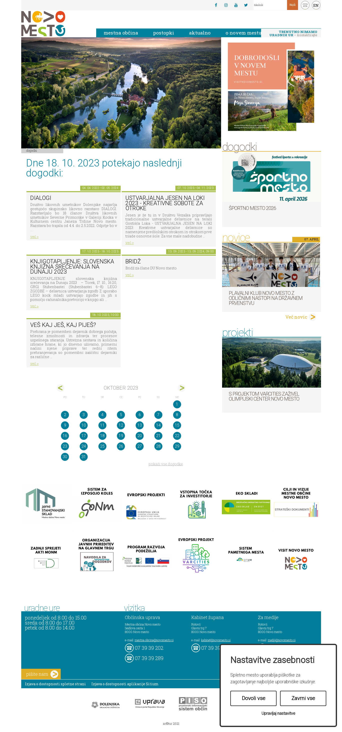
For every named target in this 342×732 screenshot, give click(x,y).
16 (65, 435)
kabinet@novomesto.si (216, 640)
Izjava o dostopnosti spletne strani (55, 684)
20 (139, 435)
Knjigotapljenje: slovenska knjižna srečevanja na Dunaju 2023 (72, 266)
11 (102, 425)
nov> (181, 388)
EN (316, 5)
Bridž (133, 261)
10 (83, 425)
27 (139, 446)
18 (102, 435)
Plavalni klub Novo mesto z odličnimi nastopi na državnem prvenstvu (266, 298)
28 (158, 446)
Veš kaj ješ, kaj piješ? (63, 325)
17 (83, 435)
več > (34, 236)
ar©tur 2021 (171, 724)
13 (139, 425)
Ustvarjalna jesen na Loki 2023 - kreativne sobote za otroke (165, 203)
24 (83, 446)
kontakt (305, 5)
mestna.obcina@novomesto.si (154, 640)
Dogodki (31, 150)
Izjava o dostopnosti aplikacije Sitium (125, 684)
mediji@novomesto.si (282, 640)
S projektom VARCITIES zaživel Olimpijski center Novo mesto (264, 396)
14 (158, 425)
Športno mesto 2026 (252, 208)
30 (65, 456)
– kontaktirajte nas (293, 33)
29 (177, 446)
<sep (60, 388)
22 (177, 435)
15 (177, 425)
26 (121, 446)
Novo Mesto (55, 23)
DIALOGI (40, 198)
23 (65, 446)
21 (158, 435)
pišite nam (42, 674)
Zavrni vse (303, 698)
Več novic (296, 317)
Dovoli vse (253, 698)
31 (83, 456)
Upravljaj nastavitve (278, 713)
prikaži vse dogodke (166, 464)
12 (121, 425)
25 (102, 446)
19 (121, 435)
